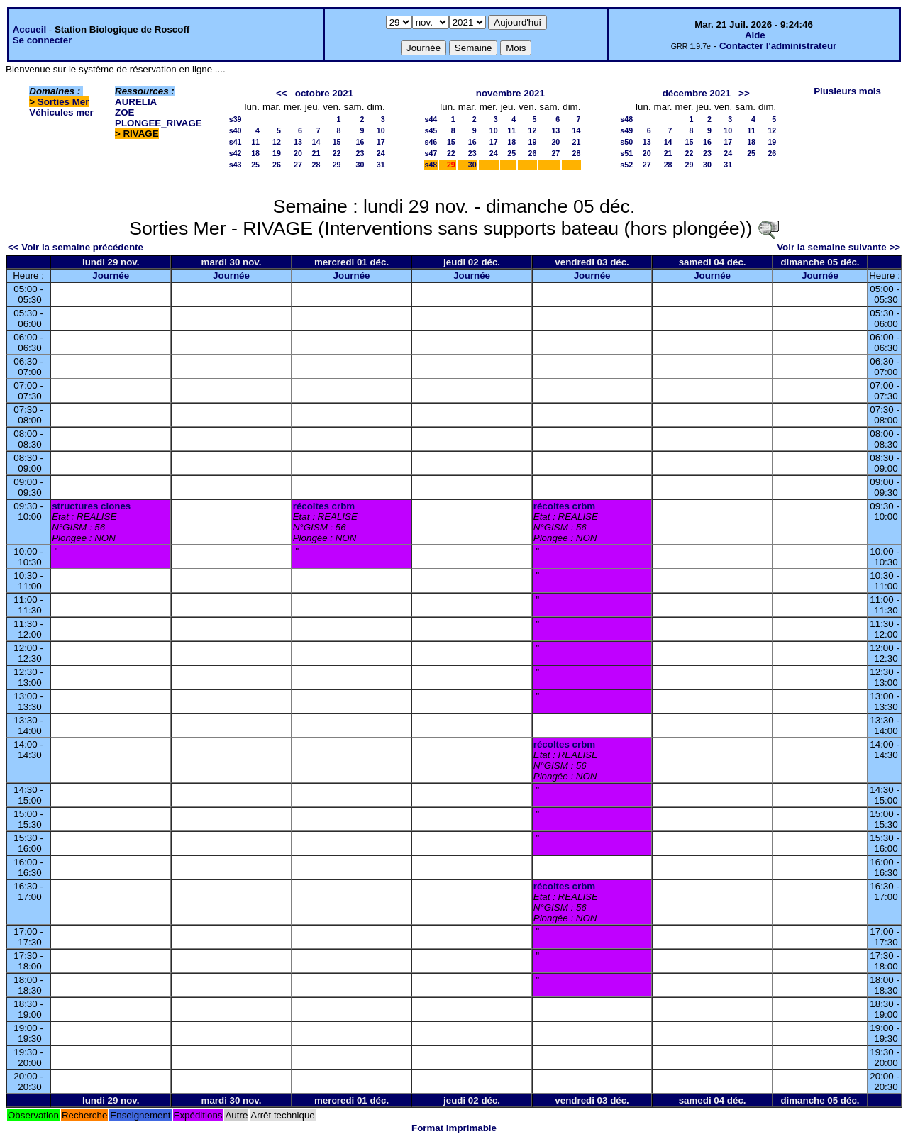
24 (381, 153)
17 (381, 142)
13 (298, 142)
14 (315, 142)
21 (315, 153)
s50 (626, 142)
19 (276, 153)
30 (360, 164)
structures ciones (91, 506)
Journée (110, 275)
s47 (431, 153)
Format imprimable (454, 1128)
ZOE (124, 112)
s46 (431, 142)
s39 (235, 119)
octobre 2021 (324, 93)
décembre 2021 (697, 93)
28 (315, 164)
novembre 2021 (510, 93)
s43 (235, 164)
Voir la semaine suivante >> (838, 247)
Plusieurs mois (847, 91)
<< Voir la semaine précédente (75, 247)
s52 (626, 164)
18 (255, 153)
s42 (235, 153)
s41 (235, 142)
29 (337, 164)
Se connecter (42, 40)
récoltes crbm (324, 506)
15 (337, 142)
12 (276, 142)
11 (255, 142)
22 (337, 153)
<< (281, 93)
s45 (431, 130)
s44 (431, 119)
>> (744, 93)
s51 (626, 153)
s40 (235, 130)
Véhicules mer (61, 112)
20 (298, 153)
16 (360, 142)
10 (381, 130)
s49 (626, 130)
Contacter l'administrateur (777, 45)
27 (298, 164)
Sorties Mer (63, 101)
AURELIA (136, 101)
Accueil (29, 29)
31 (381, 164)
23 (360, 153)
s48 (431, 164)
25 (255, 164)
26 (276, 164)
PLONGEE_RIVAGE (158, 123)
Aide (755, 35)
